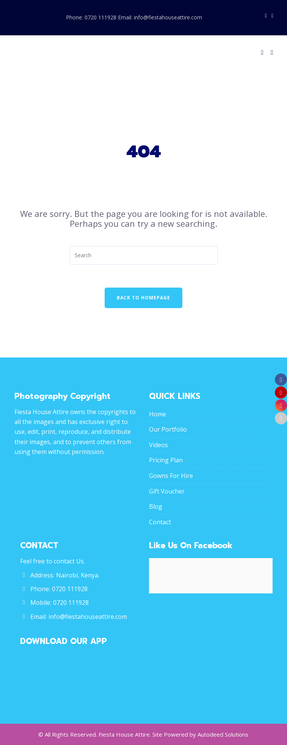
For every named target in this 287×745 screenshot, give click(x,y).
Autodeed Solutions (223, 734)
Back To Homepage (143, 297)
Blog (155, 506)
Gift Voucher (167, 491)
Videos (158, 445)
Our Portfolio (168, 429)
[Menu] (270, 52)
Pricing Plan (166, 460)
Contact (160, 522)
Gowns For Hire (171, 475)
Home (157, 414)
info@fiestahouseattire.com (88, 616)
